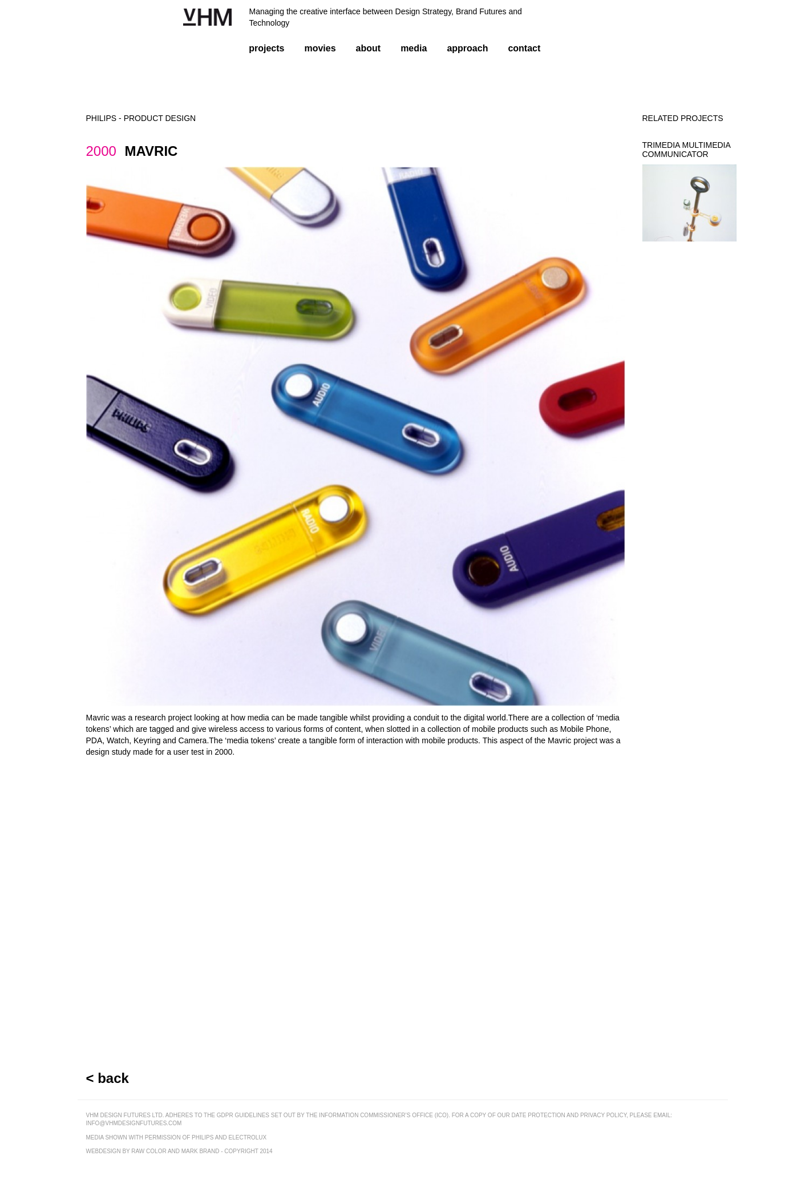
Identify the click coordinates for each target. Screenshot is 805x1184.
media (414, 48)
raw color (148, 1151)
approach (467, 48)
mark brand (200, 1151)
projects (266, 48)
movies (319, 48)
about (368, 48)
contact (524, 48)
